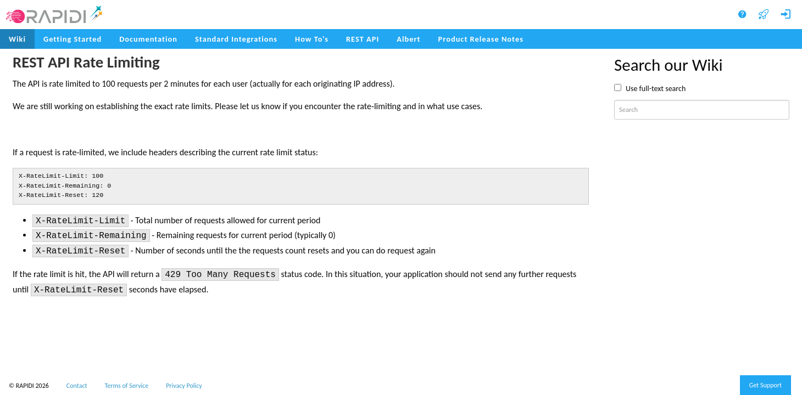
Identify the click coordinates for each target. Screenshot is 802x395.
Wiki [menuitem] (17, 39)
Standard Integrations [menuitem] (236, 39)
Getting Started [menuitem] (72, 39)
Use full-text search (656, 88)
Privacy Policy (184, 386)
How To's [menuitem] (311, 39)
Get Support (765, 385)
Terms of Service (127, 386)
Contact (76, 386)
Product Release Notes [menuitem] (480, 39)
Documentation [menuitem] (148, 39)
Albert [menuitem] (408, 39)
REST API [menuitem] (362, 39)
